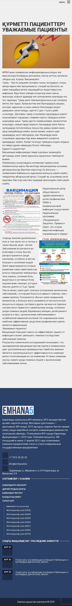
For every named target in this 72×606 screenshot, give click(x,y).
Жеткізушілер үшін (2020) (18, 530)
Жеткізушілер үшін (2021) (18, 526)
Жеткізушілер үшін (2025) (18, 510)
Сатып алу (8, 501)
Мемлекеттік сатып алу (17, 506)
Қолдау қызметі (11, 497)
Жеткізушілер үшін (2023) (18, 518)
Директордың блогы (14, 489)
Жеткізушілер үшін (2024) (18, 514)
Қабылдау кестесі (12, 493)
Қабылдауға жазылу (14, 485)
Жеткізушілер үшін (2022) (18, 522)
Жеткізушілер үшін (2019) (18, 534)
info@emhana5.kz (18, 464)
